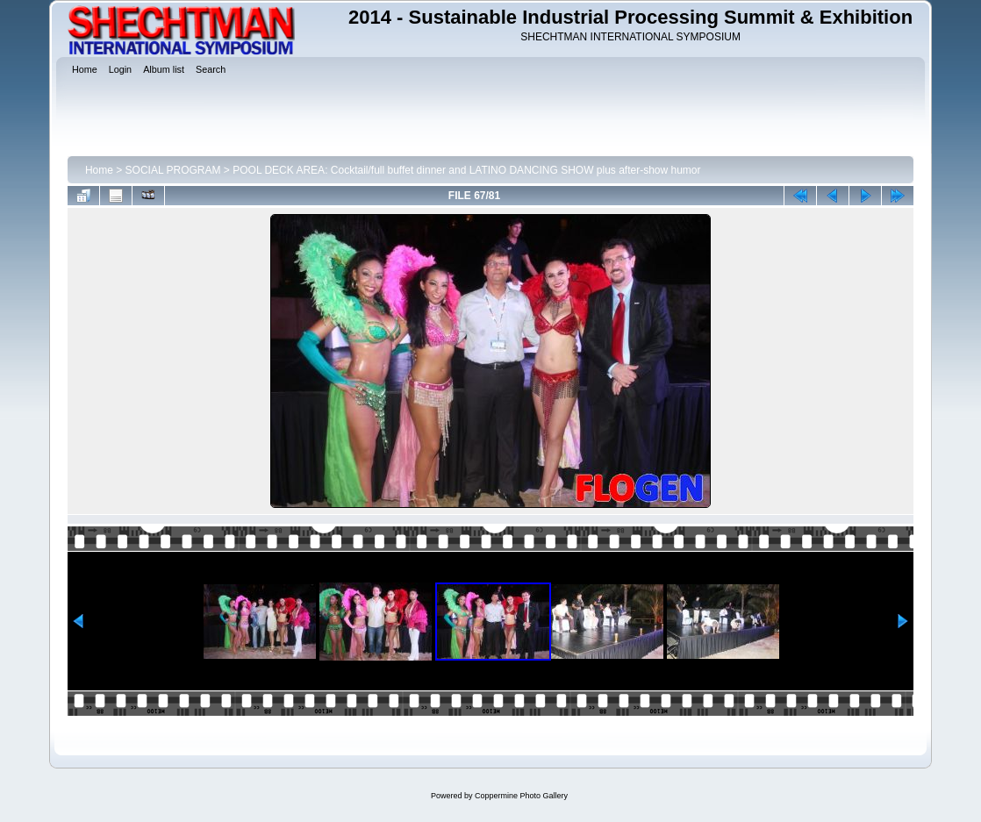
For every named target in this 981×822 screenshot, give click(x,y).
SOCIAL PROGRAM (173, 170)
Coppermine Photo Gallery (521, 795)
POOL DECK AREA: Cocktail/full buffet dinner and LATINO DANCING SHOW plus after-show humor (466, 170)
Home (99, 170)
